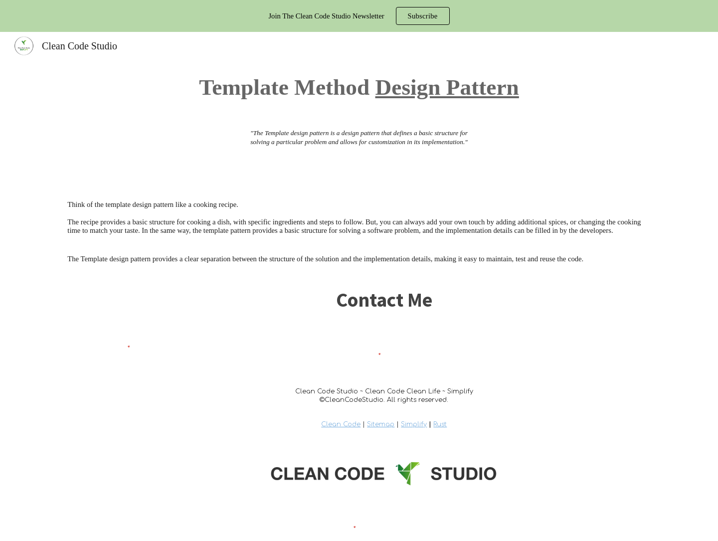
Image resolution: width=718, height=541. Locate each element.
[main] (359, 87)
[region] (359, 16)
